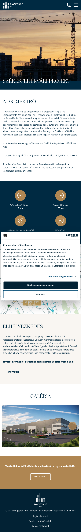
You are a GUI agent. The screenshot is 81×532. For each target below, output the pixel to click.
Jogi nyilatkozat (40, 516)
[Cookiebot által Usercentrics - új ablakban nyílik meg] (66, 235)
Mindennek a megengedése (40, 285)
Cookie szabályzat (40, 526)
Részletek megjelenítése (61, 276)
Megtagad (40, 294)
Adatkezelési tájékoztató (40, 521)
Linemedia (70, 510)
